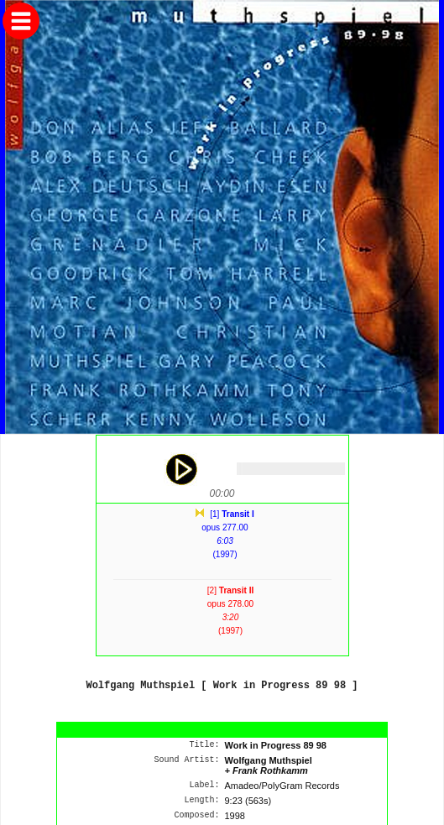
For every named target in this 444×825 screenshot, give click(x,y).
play (180, 469)
